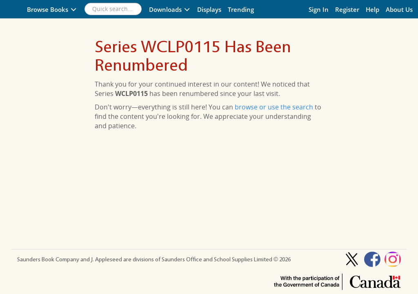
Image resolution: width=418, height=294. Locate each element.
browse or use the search (274, 106)
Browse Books (52, 9)
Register (347, 9)
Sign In (319, 9)
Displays (209, 9)
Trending (241, 9)
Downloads (170, 9)
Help (372, 9)
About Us (399, 9)
